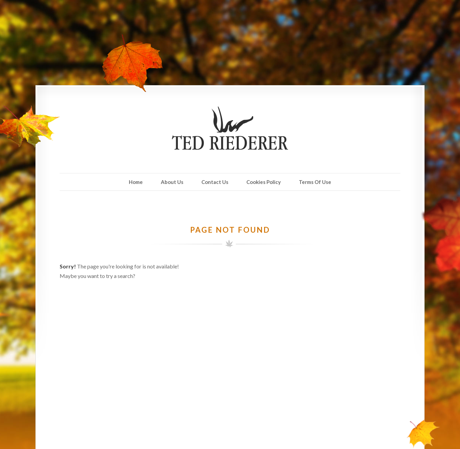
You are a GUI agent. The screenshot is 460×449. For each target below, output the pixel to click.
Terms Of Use (315, 182)
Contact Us (214, 182)
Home (136, 182)
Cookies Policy (263, 182)
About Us (172, 182)
